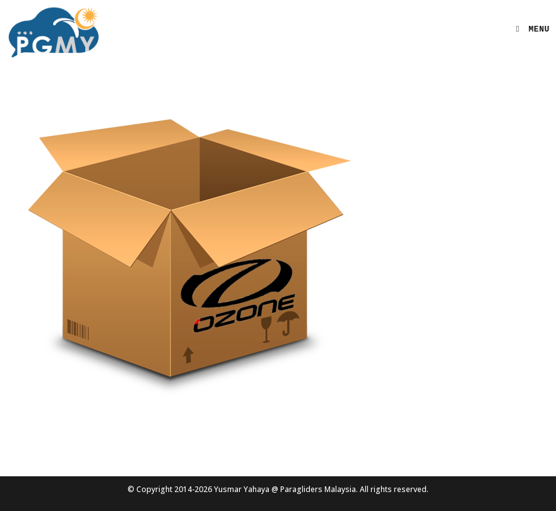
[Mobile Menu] (528, 29)
